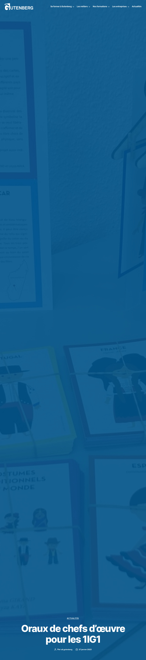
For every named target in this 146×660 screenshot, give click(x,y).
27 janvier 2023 (85, 649)
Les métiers (94, 6)
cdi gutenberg (66, 649)
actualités (73, 618)
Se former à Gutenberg (73, 6)
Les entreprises (132, 6)
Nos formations (112, 6)
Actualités (136, 10)
